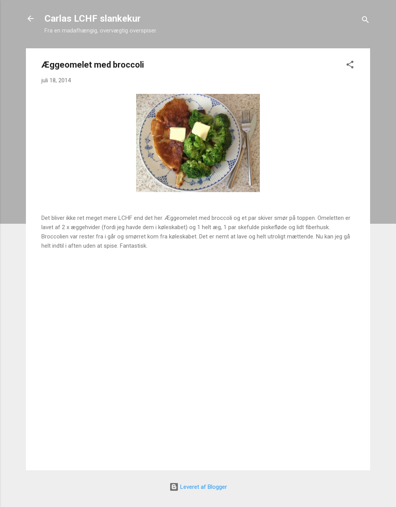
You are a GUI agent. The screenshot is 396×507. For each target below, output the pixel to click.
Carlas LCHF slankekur (92, 18)
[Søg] (365, 21)
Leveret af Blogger (198, 486)
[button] (350, 66)
